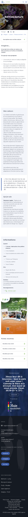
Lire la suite (14, 394)
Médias (23, 499)
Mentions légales (15, 499)
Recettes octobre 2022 (9, 348)
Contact (21, 507)
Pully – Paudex (5, 485)
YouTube (5, 464)
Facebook (5, 453)
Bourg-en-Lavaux (6, 482)
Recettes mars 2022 (8, 358)
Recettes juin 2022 (8, 353)
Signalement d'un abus (14, 503)
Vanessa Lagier (12, 290)
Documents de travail (14, 504)
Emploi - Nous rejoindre (11, 507)
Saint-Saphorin (5, 488)
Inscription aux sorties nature (12, 39)
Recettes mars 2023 (8, 343)
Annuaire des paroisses (14, 506)
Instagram (5, 459)
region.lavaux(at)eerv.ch (11, 425)
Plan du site (6, 499)
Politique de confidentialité (14, 501)
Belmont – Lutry (6, 479)
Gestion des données (14, 509)
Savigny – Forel (5, 492)
